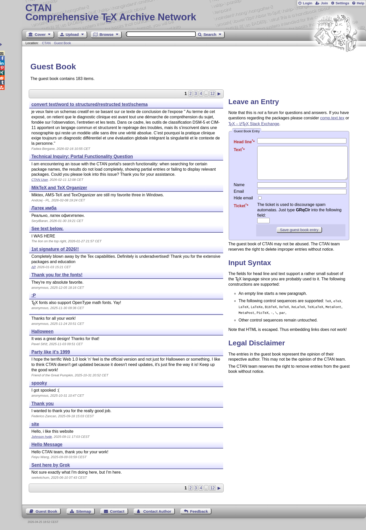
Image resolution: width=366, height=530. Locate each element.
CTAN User (39, 180)
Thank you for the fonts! (56, 274)
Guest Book (62, 43)
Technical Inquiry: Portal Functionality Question (82, 156)
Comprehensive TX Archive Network (194, 12)
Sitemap (83, 511)
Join (324, 3)
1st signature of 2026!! (55, 249)
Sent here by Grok (50, 465)
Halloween (42, 331)
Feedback (199, 511)
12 (212, 93)
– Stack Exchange (253, 124)
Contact (117, 511)
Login (307, 3)
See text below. (47, 228)
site (35, 424)
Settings (342, 3)
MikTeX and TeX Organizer (59, 187)
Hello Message (46, 444)
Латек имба (43, 208)
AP (33, 267)
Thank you (42, 403)
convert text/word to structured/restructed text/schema (89, 104)
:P (33, 295)
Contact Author (157, 511)
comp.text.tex (332, 118)
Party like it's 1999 (50, 352)
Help (360, 3)
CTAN (46, 43)
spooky (39, 383)
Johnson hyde (41, 437)
